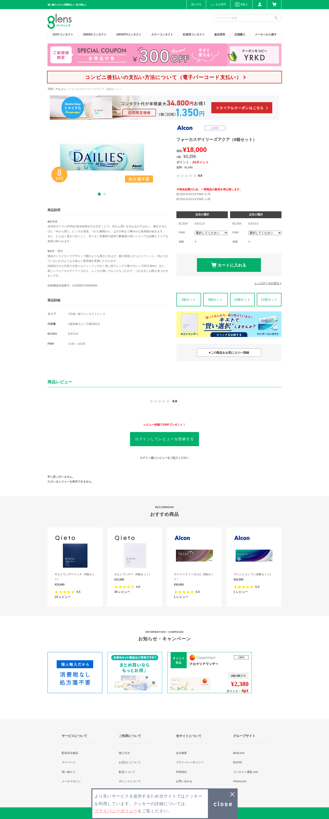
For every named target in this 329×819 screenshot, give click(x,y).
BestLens (238, 753)
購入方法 (196, 4)
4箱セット (188, 299)
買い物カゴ (68, 772)
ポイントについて (130, 781)
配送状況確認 (70, 753)
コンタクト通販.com (245, 772)
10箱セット (242, 299)
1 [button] (99, 194)
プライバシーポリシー (189, 762)
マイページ (68, 762)
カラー (162, 34)
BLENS (237, 762)
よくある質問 (218, 4)
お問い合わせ (184, 781)
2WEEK (94, 34)
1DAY (63, 34)
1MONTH (128, 34)
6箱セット (215, 299)
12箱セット (269, 299)
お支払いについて (130, 762)
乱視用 (194, 34)
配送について (127, 772)
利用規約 (181, 772)
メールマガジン (71, 781)
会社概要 (181, 753)
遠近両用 (219, 34)
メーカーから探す (266, 34)
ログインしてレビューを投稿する (164, 439)
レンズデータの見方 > (268, 283)
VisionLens (240, 781)
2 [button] (104, 194)
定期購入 (239, 34)
